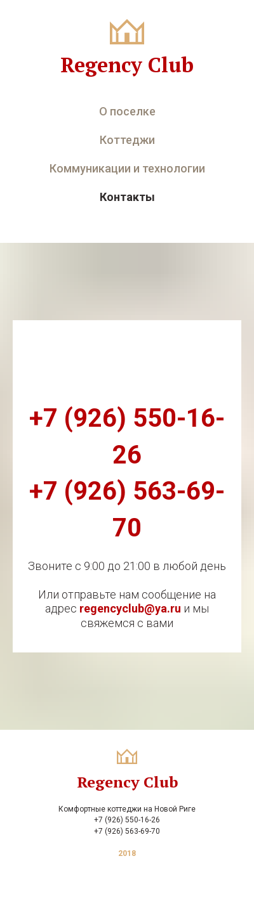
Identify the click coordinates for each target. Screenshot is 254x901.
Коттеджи (127, 139)
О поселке (127, 111)
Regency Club (127, 64)
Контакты (127, 197)
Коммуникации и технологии (127, 168)
